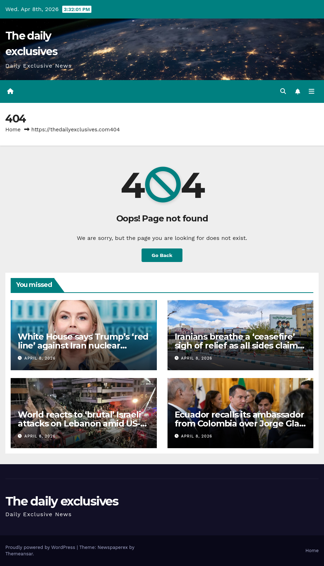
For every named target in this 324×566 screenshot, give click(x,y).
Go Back (162, 255)
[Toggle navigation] (311, 91)
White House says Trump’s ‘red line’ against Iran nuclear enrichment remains (83, 345)
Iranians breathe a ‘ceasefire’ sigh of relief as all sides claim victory (236, 345)
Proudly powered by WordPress (41, 547)
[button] (283, 91)
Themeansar (19, 553)
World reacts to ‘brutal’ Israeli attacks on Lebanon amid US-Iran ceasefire (79, 423)
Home (13, 129)
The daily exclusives (61, 501)
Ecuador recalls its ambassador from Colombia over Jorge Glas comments (239, 423)
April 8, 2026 (40, 358)
